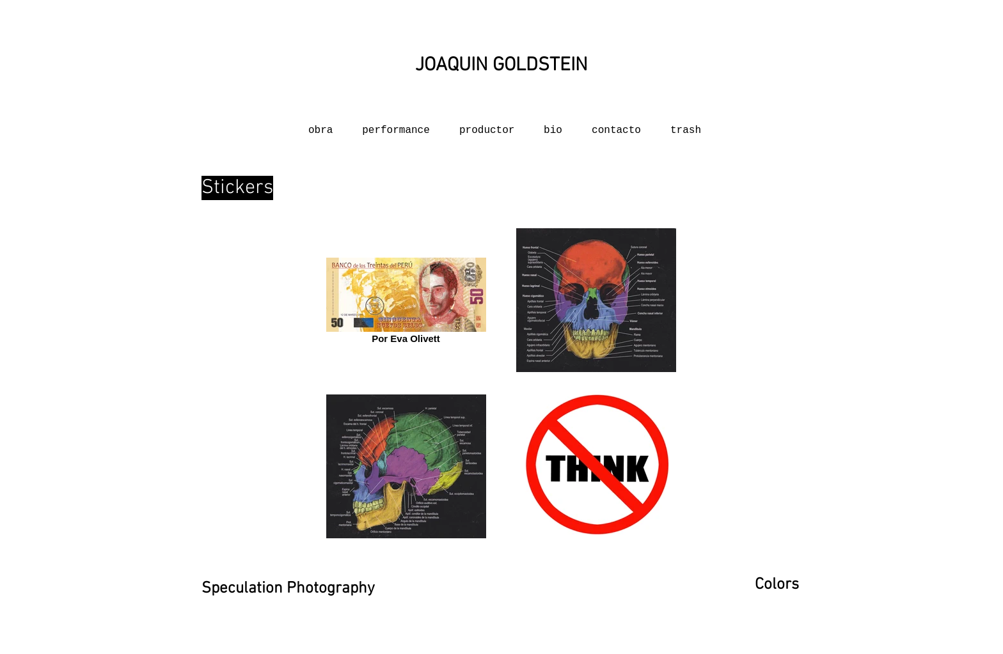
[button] (616, 125)
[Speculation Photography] (288, 589)
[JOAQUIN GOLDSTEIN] (501, 65)
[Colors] (770, 585)
